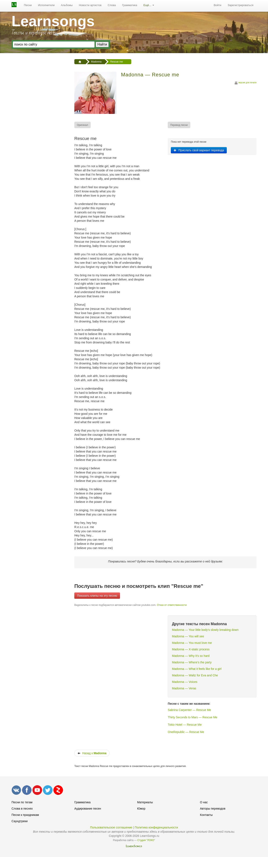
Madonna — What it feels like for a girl (197, 668)
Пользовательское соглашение (111, 827)
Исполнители (46, 5)
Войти (217, 5)
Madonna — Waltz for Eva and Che (195, 675)
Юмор (141, 808)
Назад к (91, 753)
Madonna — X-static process (191, 649)
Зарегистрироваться (240, 5)
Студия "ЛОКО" (146, 840)
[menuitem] (28, 5)
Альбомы (67, 5)
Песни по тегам (22, 802)
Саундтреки (20, 821)
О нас (204, 802)
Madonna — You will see (188, 636)
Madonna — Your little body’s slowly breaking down (205, 629)
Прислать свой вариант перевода (199, 150)
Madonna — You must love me (192, 642)
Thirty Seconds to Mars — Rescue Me (192, 717)
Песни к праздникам (25, 815)
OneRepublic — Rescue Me (186, 732)
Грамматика (129, 5)
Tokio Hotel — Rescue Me (185, 724)
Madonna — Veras (184, 688)
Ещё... (148, 5)
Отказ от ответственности (172, 605)
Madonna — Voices (184, 682)
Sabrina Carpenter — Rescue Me (189, 710)
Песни (28, 5)
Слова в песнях (22, 808)
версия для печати (245, 83)
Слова (112, 5)
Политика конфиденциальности (156, 827)
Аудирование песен (87, 808)
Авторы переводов (212, 808)
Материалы (145, 802)
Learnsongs (53, 21)
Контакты (206, 815)
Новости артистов (90, 5)
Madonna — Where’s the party (192, 662)
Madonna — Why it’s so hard (191, 655)
